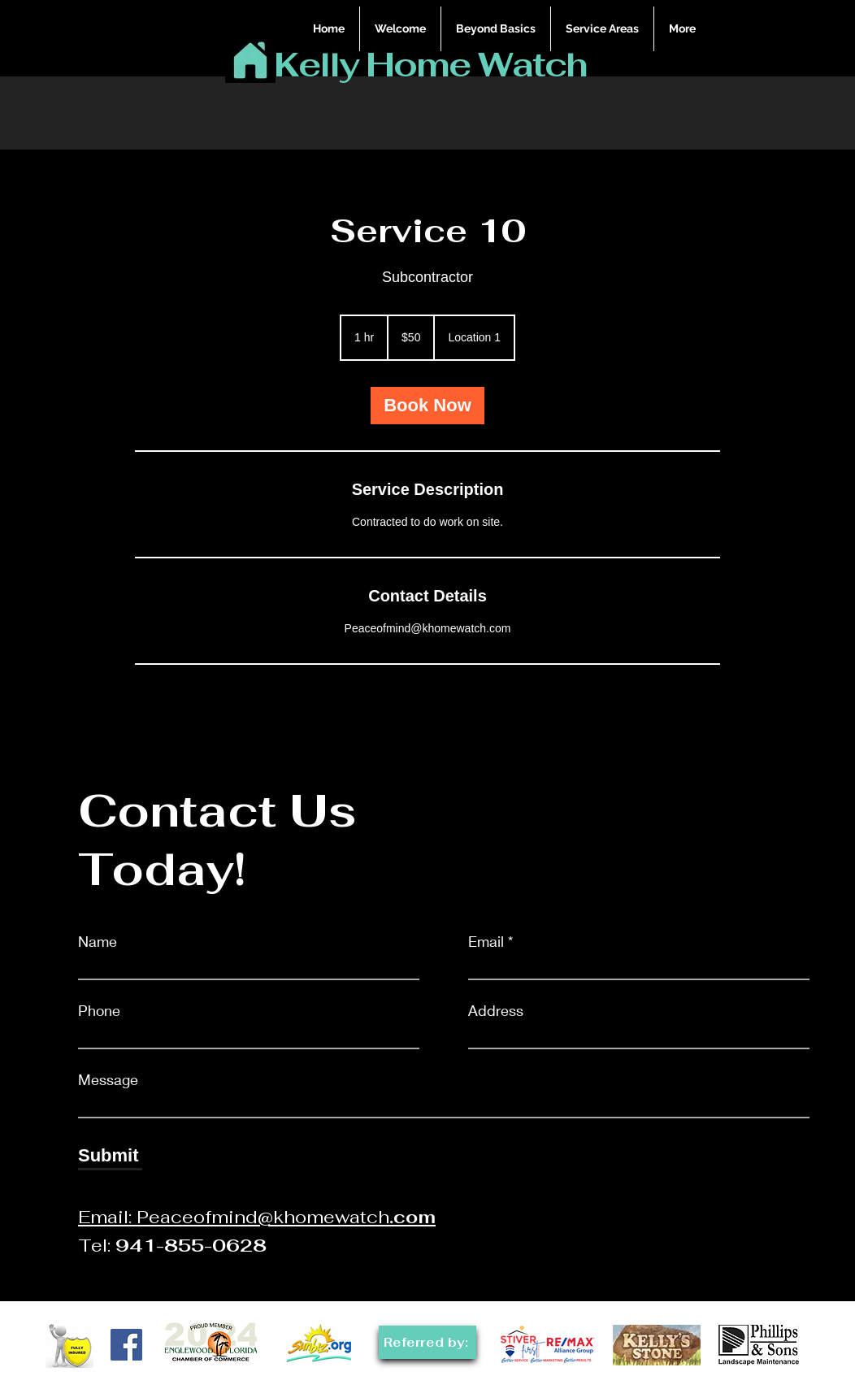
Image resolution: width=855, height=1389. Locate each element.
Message (108, 1079)
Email (486, 941)
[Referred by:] (427, 1342)
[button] (602, 29)
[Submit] (110, 1156)
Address (495, 1010)
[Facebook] (126, 1345)
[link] (427, 405)
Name (97, 941)
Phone (99, 1010)
